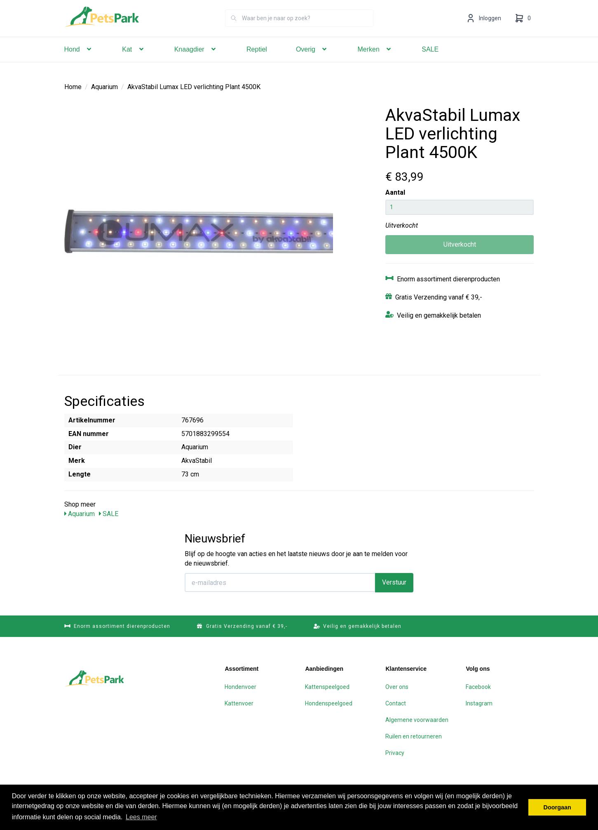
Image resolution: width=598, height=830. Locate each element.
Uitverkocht (459, 244)
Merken (375, 60)
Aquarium (104, 86)
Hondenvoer (240, 686)
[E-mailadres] (280, 582)
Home (73, 86)
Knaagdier (196, 60)
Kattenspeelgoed (327, 686)
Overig (312, 60)
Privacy (394, 752)
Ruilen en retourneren (413, 736)
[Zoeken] (233, 29)
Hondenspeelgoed (328, 703)
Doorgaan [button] (557, 807)
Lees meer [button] (141, 817)
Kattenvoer (239, 703)
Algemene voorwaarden (416, 719)
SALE (430, 60)
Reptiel (256, 60)
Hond (79, 60)
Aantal (395, 192)
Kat (133, 60)
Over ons (396, 686)
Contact (395, 703)
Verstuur (394, 582)
